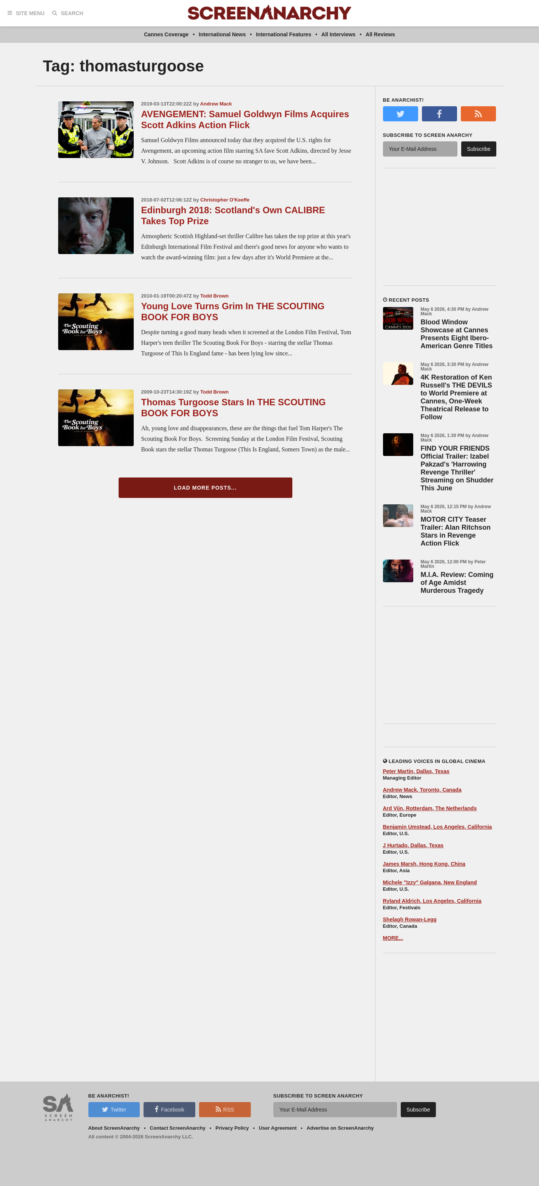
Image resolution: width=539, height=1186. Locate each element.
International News (222, 34)
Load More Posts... (205, 488)
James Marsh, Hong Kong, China (424, 864)
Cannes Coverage (166, 34)
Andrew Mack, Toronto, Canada (422, 790)
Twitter (114, 1109)
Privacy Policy (232, 1128)
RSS (225, 1109)
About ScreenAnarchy (114, 1128)
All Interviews (338, 34)
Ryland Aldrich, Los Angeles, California (432, 901)
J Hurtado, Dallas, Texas (413, 845)
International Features (283, 34)
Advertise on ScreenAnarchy (340, 1128)
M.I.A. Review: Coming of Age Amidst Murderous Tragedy (457, 582)
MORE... (393, 938)
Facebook (169, 1109)
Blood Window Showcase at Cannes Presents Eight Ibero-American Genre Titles (457, 334)
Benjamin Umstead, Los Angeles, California (437, 827)
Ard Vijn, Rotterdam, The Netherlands (430, 808)
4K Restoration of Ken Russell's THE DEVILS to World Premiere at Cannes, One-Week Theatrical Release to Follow (456, 397)
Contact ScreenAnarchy (177, 1128)
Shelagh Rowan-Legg (410, 919)
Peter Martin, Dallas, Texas (416, 771)
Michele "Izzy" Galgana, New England (430, 882)
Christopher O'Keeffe (224, 200)
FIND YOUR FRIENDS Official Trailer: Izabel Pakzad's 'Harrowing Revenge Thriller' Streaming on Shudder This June (457, 468)
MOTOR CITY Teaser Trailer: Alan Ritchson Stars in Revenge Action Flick (456, 531)
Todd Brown (214, 296)
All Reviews (380, 34)
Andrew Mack (216, 104)
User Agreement (278, 1128)
